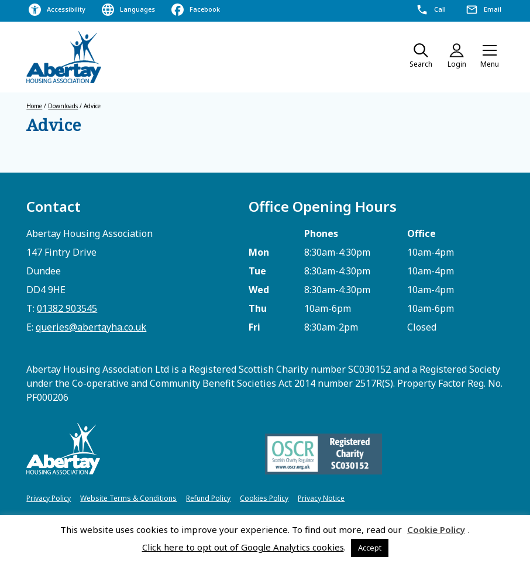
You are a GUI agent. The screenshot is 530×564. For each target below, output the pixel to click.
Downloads (63, 106)
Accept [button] (369, 547)
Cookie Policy (436, 529)
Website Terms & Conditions (128, 498)
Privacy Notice (321, 498)
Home (34, 106)
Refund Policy (208, 498)
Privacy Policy (48, 498)
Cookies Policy (264, 498)
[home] (64, 57)
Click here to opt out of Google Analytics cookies (243, 547)
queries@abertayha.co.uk (91, 327)
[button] (490, 57)
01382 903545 (67, 308)
